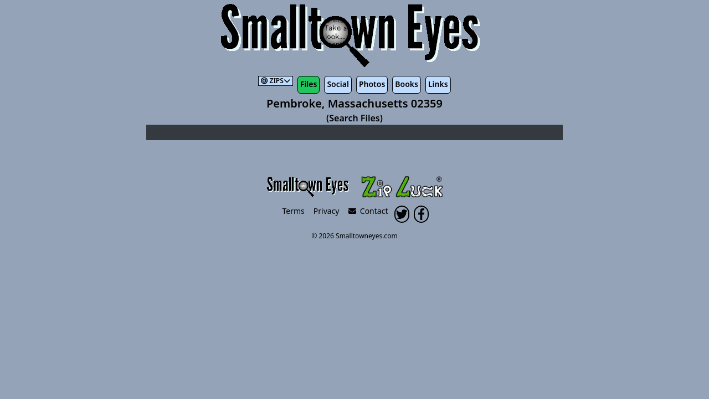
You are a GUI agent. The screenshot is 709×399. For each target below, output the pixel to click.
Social (337, 84)
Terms (293, 211)
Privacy (327, 211)
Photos (372, 84)
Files (308, 84)
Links (438, 84)
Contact (368, 211)
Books (406, 84)
